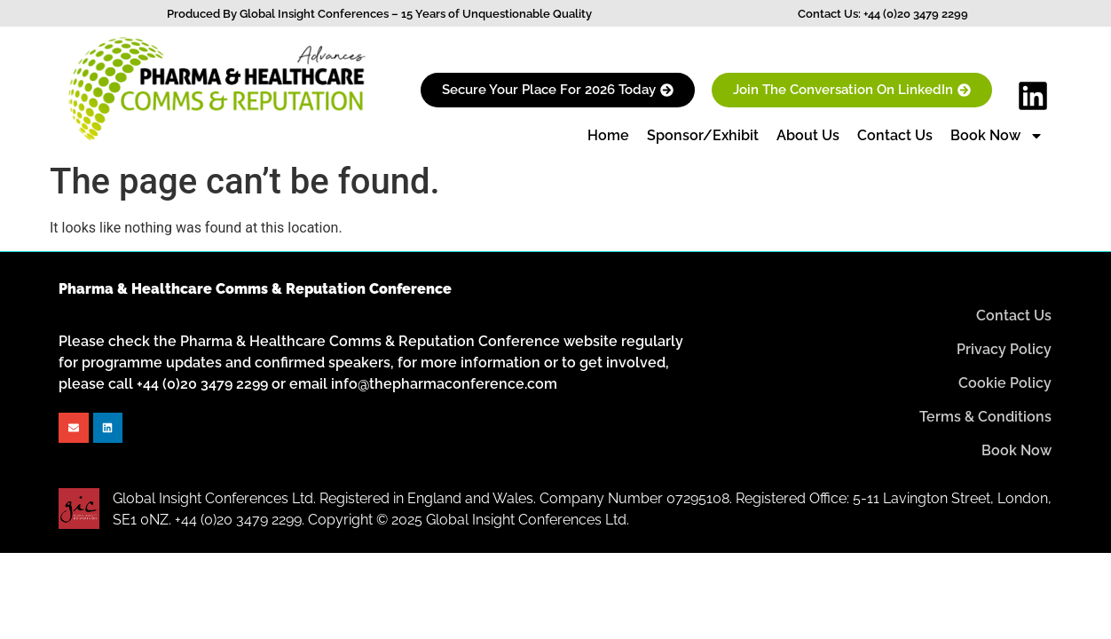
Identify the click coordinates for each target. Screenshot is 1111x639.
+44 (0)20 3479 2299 (915, 13)
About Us (807, 135)
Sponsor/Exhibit (703, 135)
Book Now (997, 136)
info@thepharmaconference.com (444, 383)
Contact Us (895, 135)
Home (608, 135)
